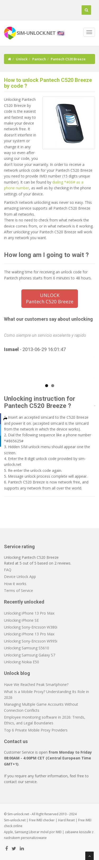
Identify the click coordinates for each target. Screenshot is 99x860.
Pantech (39, 59)
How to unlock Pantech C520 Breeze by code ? (48, 83)
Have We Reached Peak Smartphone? (36, 684)
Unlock (21, 59)
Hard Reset (66, 820)
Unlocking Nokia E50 (21, 661)
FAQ (7, 569)
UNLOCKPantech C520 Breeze (49, 298)
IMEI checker (45, 820)
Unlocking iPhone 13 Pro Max (29, 613)
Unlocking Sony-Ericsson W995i (30, 641)
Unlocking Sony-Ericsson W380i (30, 627)
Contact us (16, 741)
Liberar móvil (39, 832)
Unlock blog (17, 673)
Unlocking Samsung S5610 (26, 647)
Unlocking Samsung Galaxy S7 (29, 655)
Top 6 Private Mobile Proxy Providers (36, 730)
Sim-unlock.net (15, 820)
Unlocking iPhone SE (21, 620)
